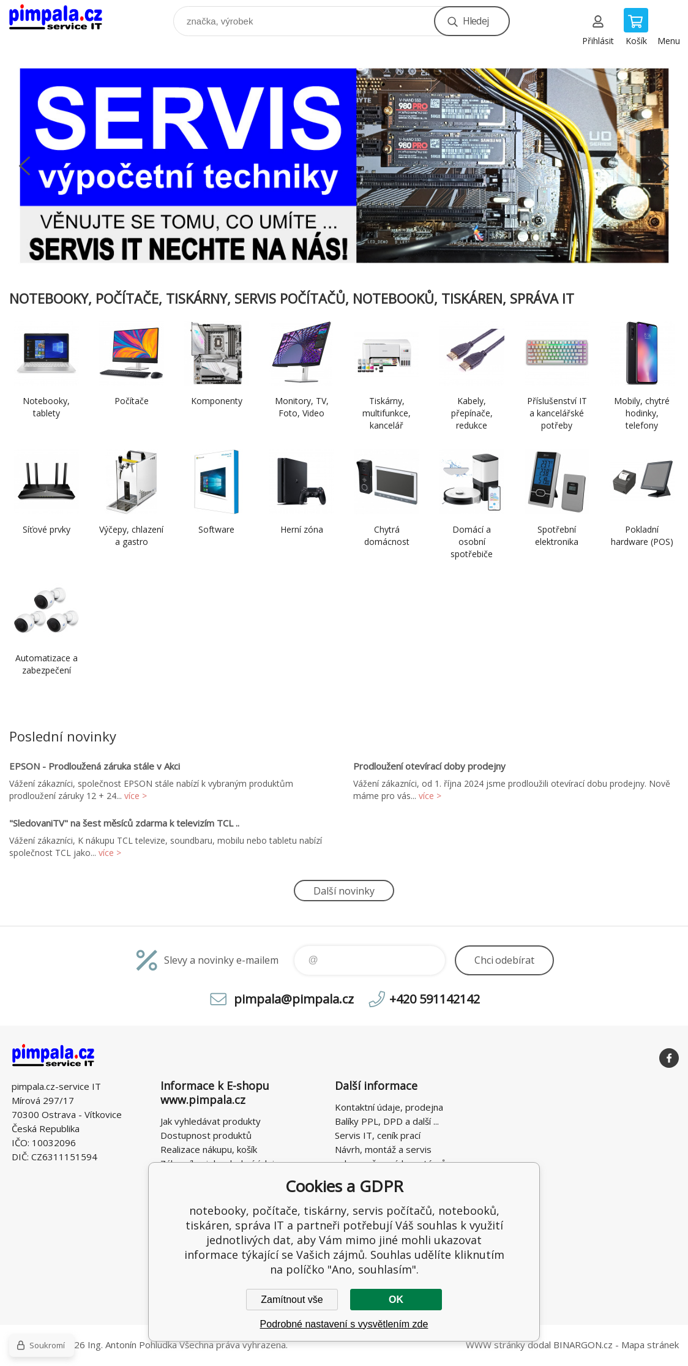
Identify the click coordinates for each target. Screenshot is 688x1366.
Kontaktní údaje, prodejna (389, 1107)
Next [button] (663, 166)
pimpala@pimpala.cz (294, 999)
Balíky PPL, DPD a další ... (387, 1121)
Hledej (475, 21)
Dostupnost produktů (206, 1135)
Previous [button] (24, 166)
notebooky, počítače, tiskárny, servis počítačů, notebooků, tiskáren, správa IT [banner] (63, 18)
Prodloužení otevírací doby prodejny (429, 766)
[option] (344, 166)
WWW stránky (495, 1344)
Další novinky (344, 891)
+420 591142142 (434, 999)
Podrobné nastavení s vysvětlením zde (344, 1324)
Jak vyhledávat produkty (210, 1121)
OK (396, 1299)
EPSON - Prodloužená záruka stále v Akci (94, 766)
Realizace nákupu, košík (208, 1149)
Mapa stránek (650, 1344)
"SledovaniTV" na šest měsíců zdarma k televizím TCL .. (124, 823)
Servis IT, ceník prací (378, 1135)
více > (135, 795)
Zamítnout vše (292, 1299)
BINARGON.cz (583, 1344)
